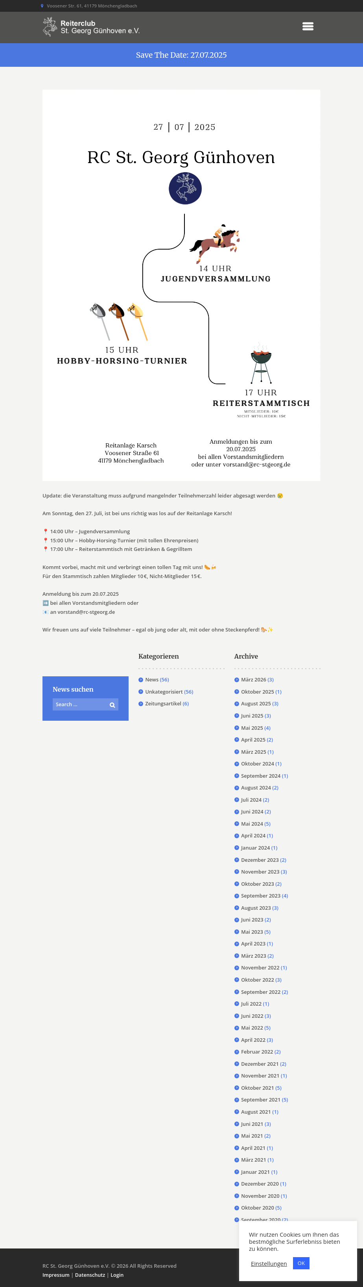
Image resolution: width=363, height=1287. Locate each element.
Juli (251, 799)
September (261, 775)
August (256, 703)
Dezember (260, 859)
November (260, 871)
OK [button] (301, 1263)
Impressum (56, 1274)
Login (118, 1274)
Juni (252, 715)
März (253, 679)
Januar (255, 847)
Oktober (258, 691)
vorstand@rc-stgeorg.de (87, 611)
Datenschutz (91, 1274)
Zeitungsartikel (163, 703)
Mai (252, 727)
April (253, 739)
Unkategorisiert (164, 691)
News (152, 679)
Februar (257, 1051)
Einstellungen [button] (269, 1263)
